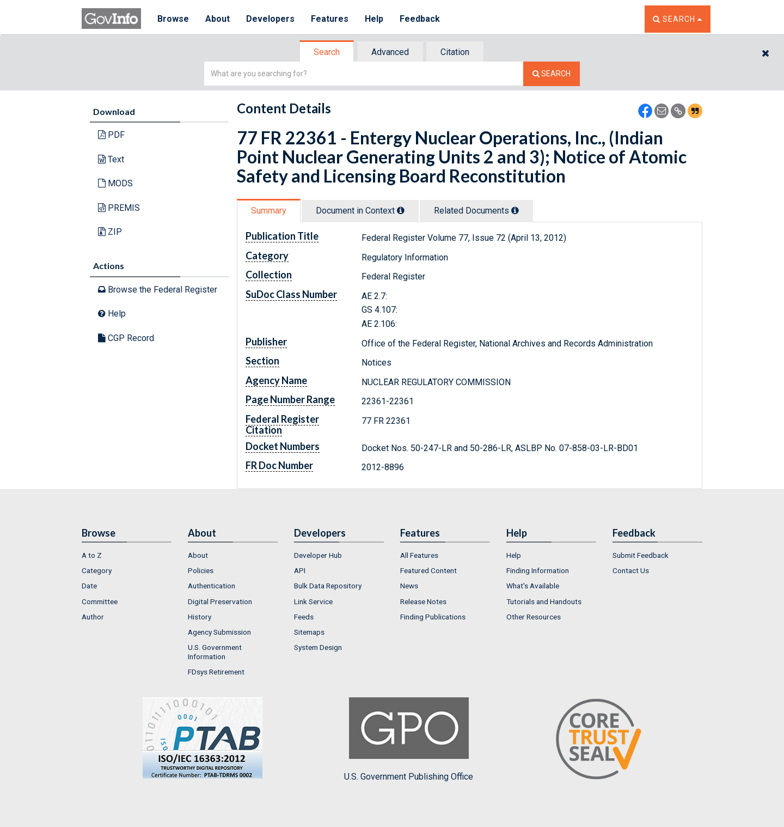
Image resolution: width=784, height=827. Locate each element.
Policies (200, 570)
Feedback (420, 19)
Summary (268, 210)
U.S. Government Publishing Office (408, 739)
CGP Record (126, 338)
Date (89, 585)
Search (327, 52)
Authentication (211, 585)
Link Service (313, 601)
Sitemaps (309, 632)
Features (329, 19)
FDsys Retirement (216, 671)
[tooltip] (401, 210)
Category (97, 570)
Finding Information (537, 570)
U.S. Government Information (215, 651)
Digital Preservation (220, 601)
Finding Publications (432, 616)
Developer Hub (318, 555)
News (409, 585)
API (299, 570)
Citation (454, 52)
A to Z (92, 555)
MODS (115, 183)
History (199, 616)
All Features (419, 555)
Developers (270, 19)
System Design (318, 647)
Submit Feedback (640, 555)
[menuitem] (126, 555)
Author (93, 616)
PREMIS (119, 208)
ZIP (110, 232)
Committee (100, 601)
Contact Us (630, 570)
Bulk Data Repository (328, 585)
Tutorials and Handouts (543, 601)
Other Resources (533, 616)
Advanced (390, 52)
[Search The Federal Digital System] (551, 74)
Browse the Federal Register (157, 289)
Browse (173, 19)
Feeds (304, 616)
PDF (111, 135)
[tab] (327, 52)
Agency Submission (219, 632)
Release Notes (423, 601)
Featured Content (428, 570)
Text (111, 159)
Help (374, 19)
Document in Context (360, 210)
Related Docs (476, 210)
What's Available (532, 585)
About (217, 19)
